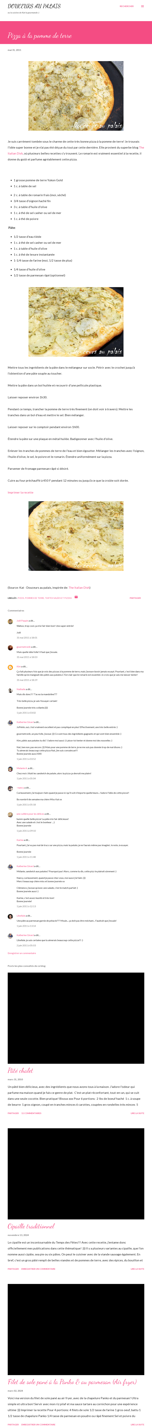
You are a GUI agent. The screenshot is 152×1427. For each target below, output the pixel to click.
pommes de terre (34, 598)
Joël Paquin (22, 620)
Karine (20, 839)
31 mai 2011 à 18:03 (27, 657)
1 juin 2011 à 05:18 (26, 804)
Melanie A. (22, 768)
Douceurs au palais (34, 6)
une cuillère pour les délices (30, 813)
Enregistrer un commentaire (22, 953)
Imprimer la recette (20, 492)
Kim (19, 666)
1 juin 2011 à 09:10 (26, 830)
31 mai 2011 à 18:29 (27, 679)
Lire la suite (137, 1113)
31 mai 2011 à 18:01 (27, 637)
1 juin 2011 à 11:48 (26, 856)
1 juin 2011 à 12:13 (26, 906)
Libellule (21, 915)
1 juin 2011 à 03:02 (26, 712)
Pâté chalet (20, 1070)
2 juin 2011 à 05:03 (26, 945)
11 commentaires (31, 1113)
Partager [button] (135, 598)
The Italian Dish (79, 587)
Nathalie (21, 689)
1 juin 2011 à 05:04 (26, 778)
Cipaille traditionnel (31, 1226)
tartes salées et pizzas (58, 598)
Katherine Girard (25, 722)
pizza (21, 598)
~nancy (20, 787)
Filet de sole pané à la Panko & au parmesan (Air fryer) (72, 1382)
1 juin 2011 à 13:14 (26, 925)
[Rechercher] (127, 6)
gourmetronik (24, 646)
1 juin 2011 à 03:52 (26, 758)
